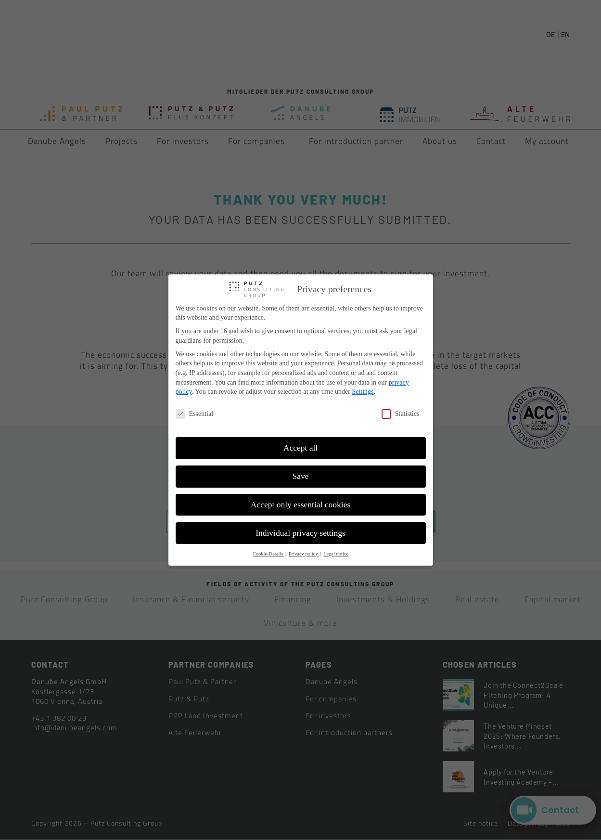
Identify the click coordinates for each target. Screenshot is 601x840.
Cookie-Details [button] (268, 553)
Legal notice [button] (335, 553)
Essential (195, 413)
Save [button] (300, 476)
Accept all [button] (300, 447)
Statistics (401, 413)
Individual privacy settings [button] (300, 533)
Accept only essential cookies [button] (301, 504)
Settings (362, 391)
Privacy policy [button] (304, 553)
